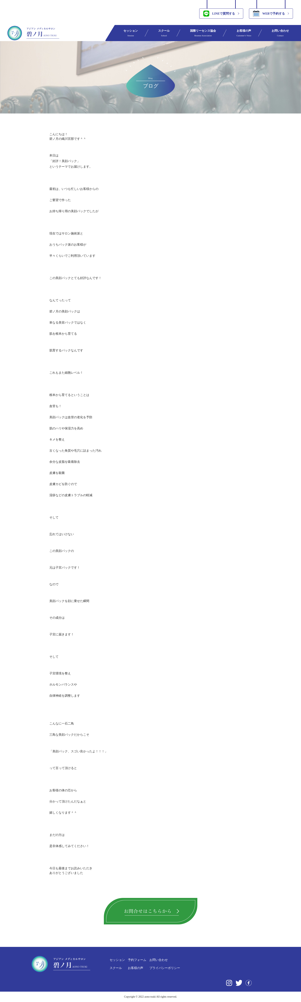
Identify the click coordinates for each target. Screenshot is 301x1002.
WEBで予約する (269, 13)
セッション (130, 33)
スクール (164, 33)
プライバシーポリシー (164, 968)
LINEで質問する (219, 14)
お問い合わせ (280, 33)
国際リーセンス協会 (203, 33)
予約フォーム (137, 959)
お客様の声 (243, 33)
